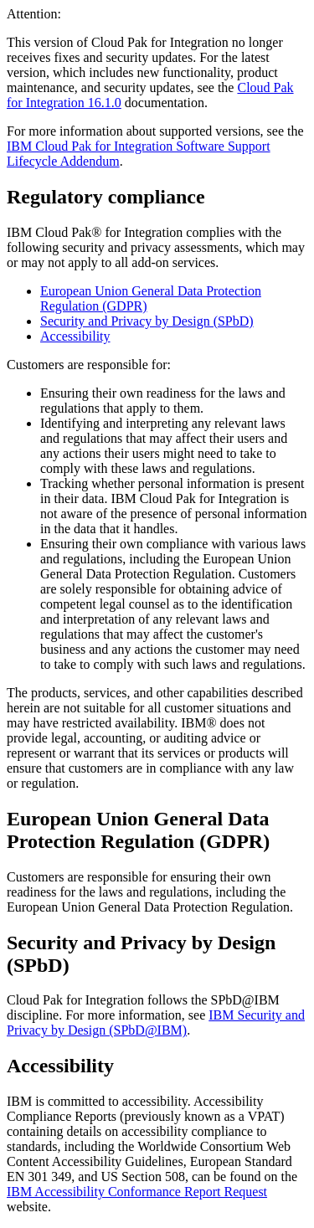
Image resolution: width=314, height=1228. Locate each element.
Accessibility (75, 336)
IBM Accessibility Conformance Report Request (137, 1191)
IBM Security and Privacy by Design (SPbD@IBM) (156, 1022)
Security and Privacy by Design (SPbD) (147, 321)
